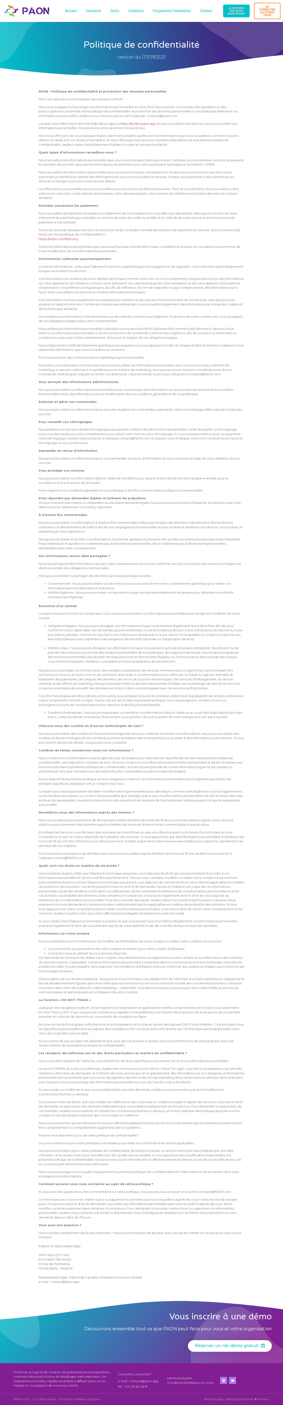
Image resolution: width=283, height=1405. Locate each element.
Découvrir (93, 11)
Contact (206, 11)
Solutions (136, 11)
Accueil (71, 11)
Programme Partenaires (172, 11)
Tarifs (114, 11)
